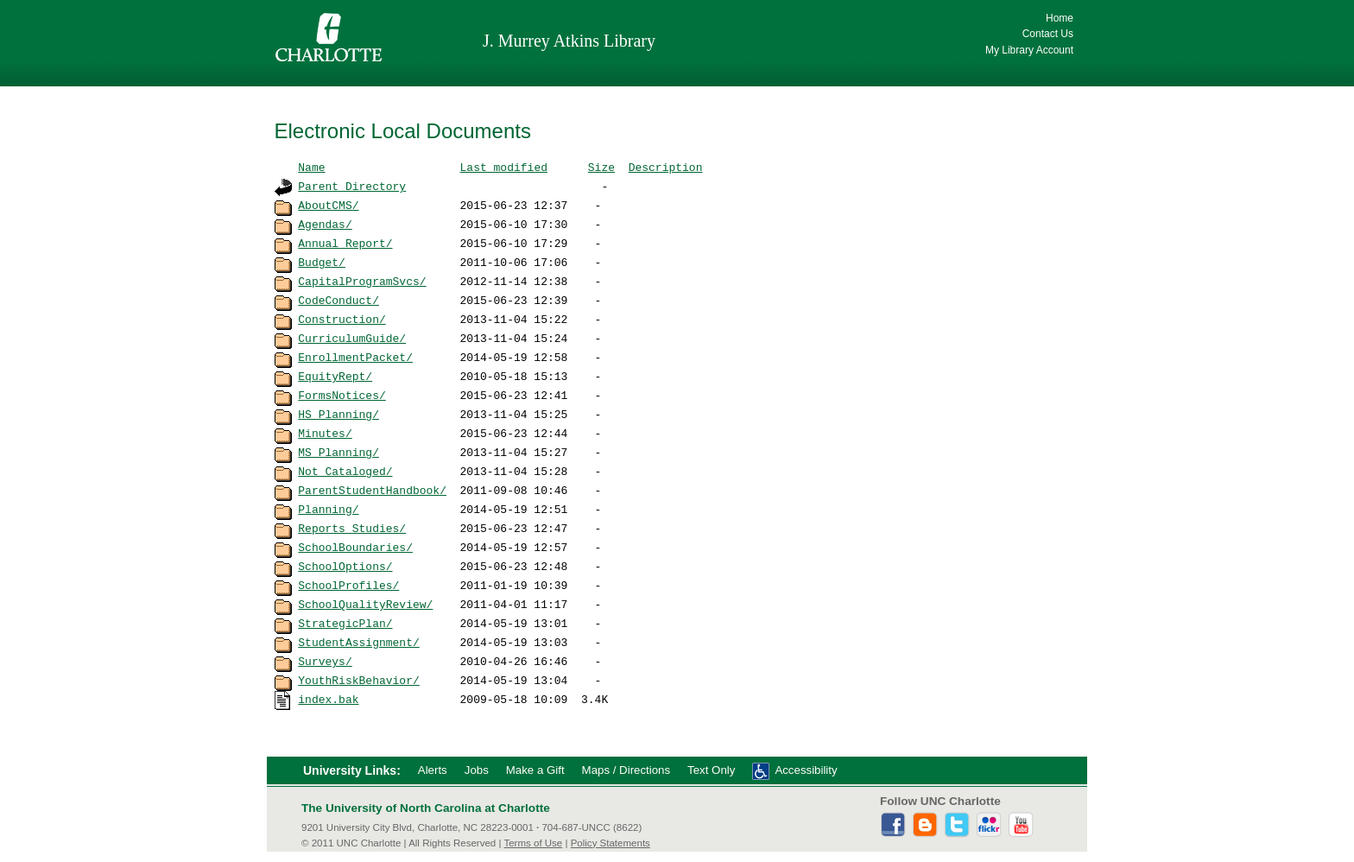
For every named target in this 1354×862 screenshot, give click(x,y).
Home (1059, 18)
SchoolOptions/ (345, 566)
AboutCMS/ (328, 204)
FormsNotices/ (341, 394)
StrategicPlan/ (345, 623)
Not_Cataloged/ (345, 471)
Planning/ (328, 509)
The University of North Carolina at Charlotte (425, 808)
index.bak (328, 699)
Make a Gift (535, 770)
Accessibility (806, 770)
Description (666, 166)
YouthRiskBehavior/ (358, 680)
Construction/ (341, 318)
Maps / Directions (626, 770)
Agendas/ (324, 223)
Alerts (432, 770)
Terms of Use (532, 843)
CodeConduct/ (338, 299)
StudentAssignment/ (358, 642)
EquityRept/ (335, 375)
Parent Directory (352, 185)
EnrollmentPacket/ (355, 356)
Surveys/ (324, 661)
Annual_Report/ (345, 242)
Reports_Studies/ (352, 528)
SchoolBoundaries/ (355, 547)
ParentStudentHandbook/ (372, 490)
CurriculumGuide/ (352, 337)
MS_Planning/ (338, 452)
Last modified (503, 166)
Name (311, 166)
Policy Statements (610, 843)
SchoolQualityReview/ (365, 604)
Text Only (711, 770)
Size (601, 166)
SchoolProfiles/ (348, 585)
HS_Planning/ (338, 413)
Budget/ (321, 261)
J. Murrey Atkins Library (569, 40)
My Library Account (1029, 50)
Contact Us (1047, 34)
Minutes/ (324, 433)
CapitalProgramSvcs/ (362, 280)
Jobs (477, 770)
